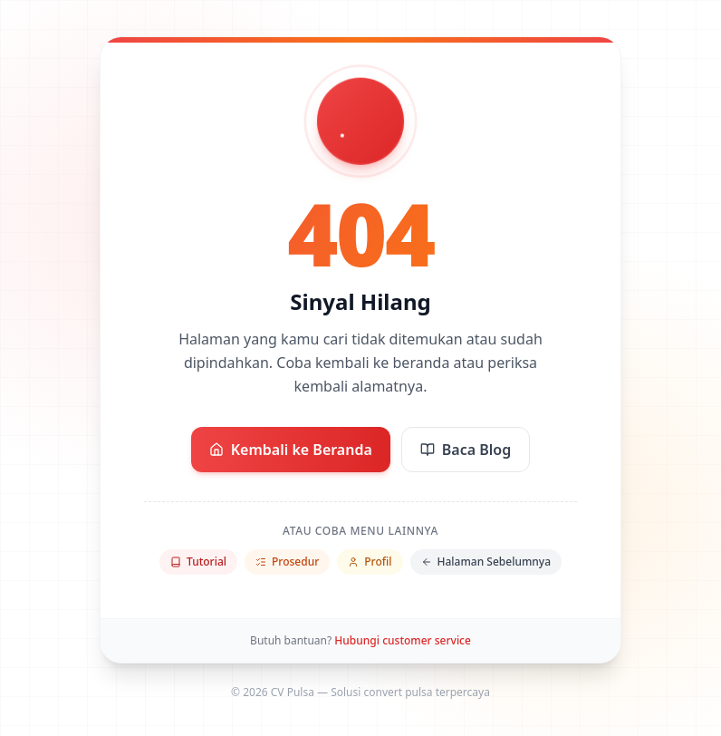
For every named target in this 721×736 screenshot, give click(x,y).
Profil (369, 561)
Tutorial (198, 561)
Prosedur (287, 561)
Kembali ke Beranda (290, 450)
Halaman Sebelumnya (486, 561)
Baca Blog (465, 450)
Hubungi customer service (402, 640)
